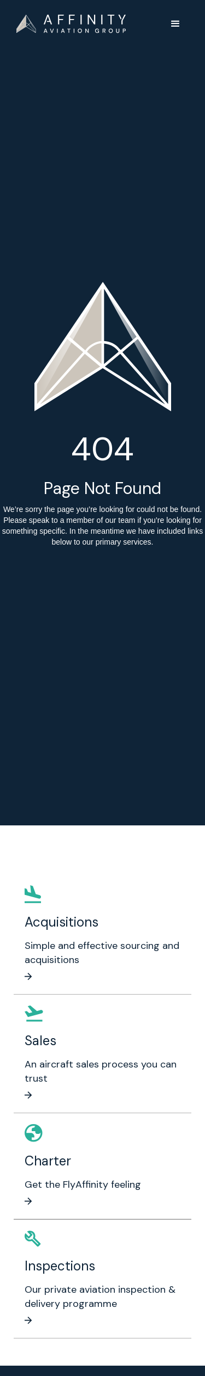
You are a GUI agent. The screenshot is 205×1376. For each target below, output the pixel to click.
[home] (71, 24)
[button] (175, 24)
